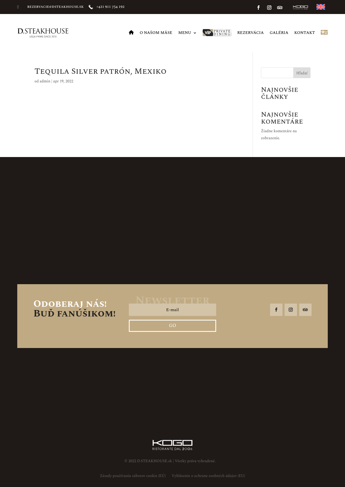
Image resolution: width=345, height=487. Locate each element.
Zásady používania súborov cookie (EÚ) (133, 476)
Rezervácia (250, 33)
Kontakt (304, 33)
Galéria (279, 33)
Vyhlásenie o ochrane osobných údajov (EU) (208, 476)
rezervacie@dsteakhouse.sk (55, 6)
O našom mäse (156, 33)
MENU (184, 33)
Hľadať (302, 73)
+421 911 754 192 (110, 6)
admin (45, 81)
